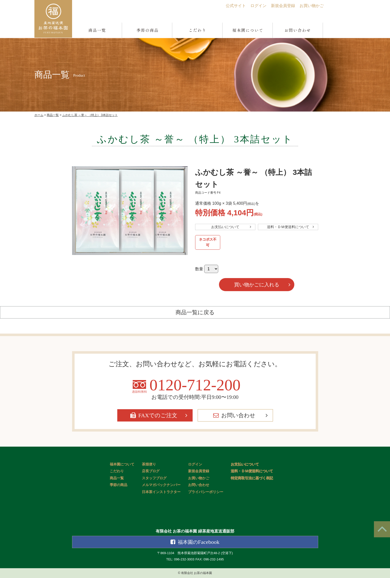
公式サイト (236, 6)
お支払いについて (225, 227)
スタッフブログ (154, 478)
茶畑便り (149, 464)
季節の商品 (118, 485)
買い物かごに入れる (256, 284)
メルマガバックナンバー (161, 485)
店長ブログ (150, 471)
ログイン (258, 6)
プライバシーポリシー (205, 492)
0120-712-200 (195, 385)
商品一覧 (117, 478)
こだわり (117, 471)
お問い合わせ (238, 415)
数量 (199, 269)
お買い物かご (312, 6)
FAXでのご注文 (157, 415)
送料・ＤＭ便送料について (288, 227)
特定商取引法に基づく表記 (252, 478)
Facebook (198, 542)
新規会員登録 (283, 6)
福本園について (122, 464)
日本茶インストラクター (161, 492)
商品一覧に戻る (195, 312)
